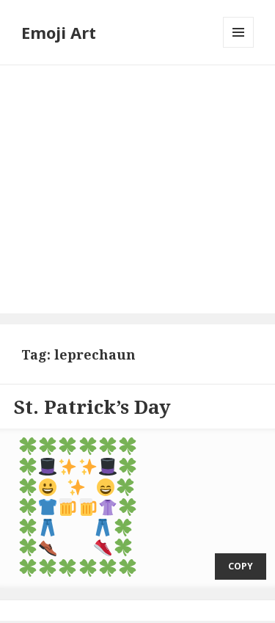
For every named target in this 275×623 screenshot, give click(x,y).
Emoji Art (58, 32)
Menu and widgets (239, 47)
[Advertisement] (137, 189)
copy (240, 550)
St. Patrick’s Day (92, 406)
